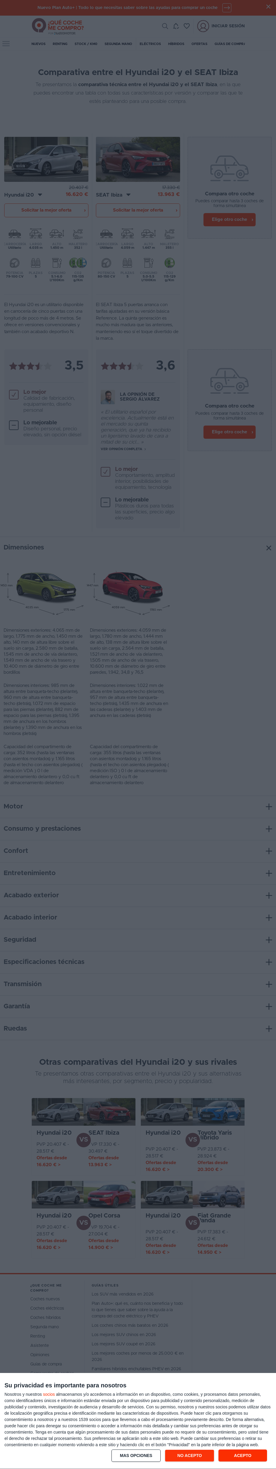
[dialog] (138, 1421)
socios (49, 1394)
